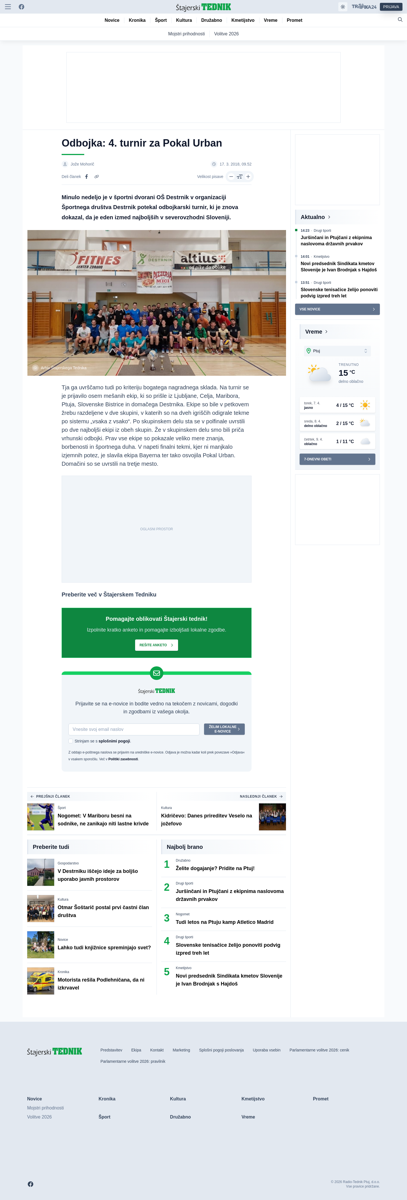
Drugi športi (184, 883)
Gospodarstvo (68, 863)
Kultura (166, 808)
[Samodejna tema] (342, 6)
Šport (62, 808)
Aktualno (313, 217)
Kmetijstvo (183, 968)
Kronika (63, 972)
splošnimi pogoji (114, 741)
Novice (63, 940)
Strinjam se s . (103, 741)
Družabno (183, 860)
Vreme (313, 331)
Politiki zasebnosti (123, 759)
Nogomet (183, 914)
